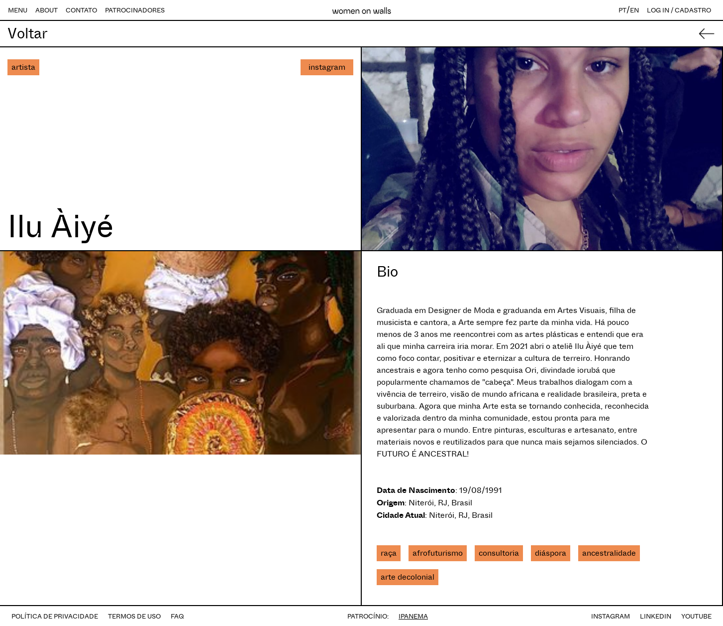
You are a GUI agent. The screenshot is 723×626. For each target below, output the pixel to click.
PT (622, 10)
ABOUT (46, 10)
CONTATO (81, 10)
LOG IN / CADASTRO (679, 10)
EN (634, 10)
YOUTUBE (696, 616)
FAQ (177, 616)
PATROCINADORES (135, 10)
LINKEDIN (655, 616)
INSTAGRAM (610, 616)
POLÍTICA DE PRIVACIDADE (54, 616)
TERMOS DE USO (134, 616)
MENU (17, 10)
